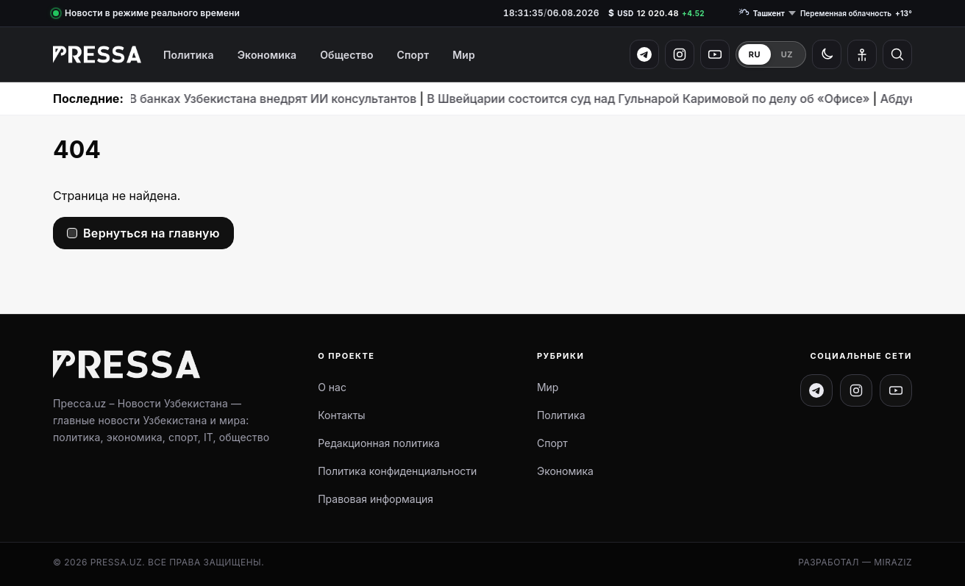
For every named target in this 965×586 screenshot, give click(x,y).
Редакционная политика (379, 443)
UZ (787, 54)
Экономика (267, 55)
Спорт (413, 55)
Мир (463, 55)
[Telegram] (644, 54)
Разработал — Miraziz (855, 562)
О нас (332, 387)
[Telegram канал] (816, 390)
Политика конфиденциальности (397, 471)
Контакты (341, 415)
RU (755, 54)
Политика (188, 55)
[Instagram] (679, 54)
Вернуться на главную (151, 233)
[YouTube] (715, 54)
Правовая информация (375, 499)
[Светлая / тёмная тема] (826, 54)
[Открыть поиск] (897, 54)
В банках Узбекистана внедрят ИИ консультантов (230, 98)
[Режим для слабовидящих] (862, 54)
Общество (346, 55)
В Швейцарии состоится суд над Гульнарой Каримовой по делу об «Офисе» (605, 98)
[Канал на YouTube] (896, 390)
